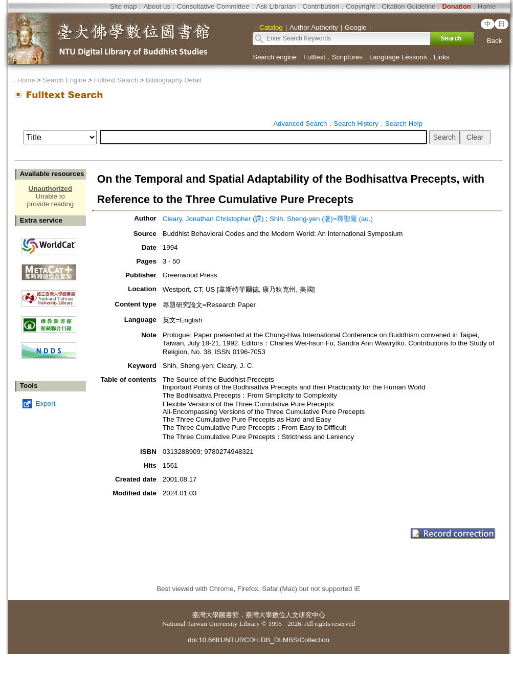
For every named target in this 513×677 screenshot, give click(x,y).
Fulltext (314, 57)
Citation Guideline (408, 6)
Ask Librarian (276, 6)
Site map (123, 6)
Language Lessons (398, 57)
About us (156, 6)
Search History (355, 123)
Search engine (275, 57)
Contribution (320, 6)
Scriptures (347, 57)
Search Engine (64, 80)
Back (494, 41)
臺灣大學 (205, 615)
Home (487, 6)
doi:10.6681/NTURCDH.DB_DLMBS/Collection (258, 640)
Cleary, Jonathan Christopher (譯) (213, 219)
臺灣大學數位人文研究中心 (285, 615)
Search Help (403, 123)
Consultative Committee (213, 6)
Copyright (360, 6)
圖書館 (229, 615)
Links (442, 57)
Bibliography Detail (173, 80)
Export (46, 403)
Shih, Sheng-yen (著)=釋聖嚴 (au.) (321, 219)
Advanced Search (300, 123)
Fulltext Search (116, 80)
